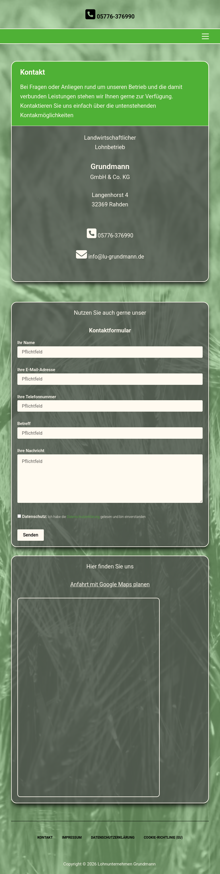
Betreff (110, 429)
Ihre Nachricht (110, 476)
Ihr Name (110, 348)
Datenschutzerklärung (83, 517)
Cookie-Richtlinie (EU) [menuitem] (164, 838)
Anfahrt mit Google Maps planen (110, 585)
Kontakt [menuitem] (44, 838)
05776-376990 (110, 16)
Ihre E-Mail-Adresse (110, 375)
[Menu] (205, 36)
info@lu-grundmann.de (110, 257)
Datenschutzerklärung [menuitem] (113, 838)
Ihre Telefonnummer (110, 402)
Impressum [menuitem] (71, 838)
